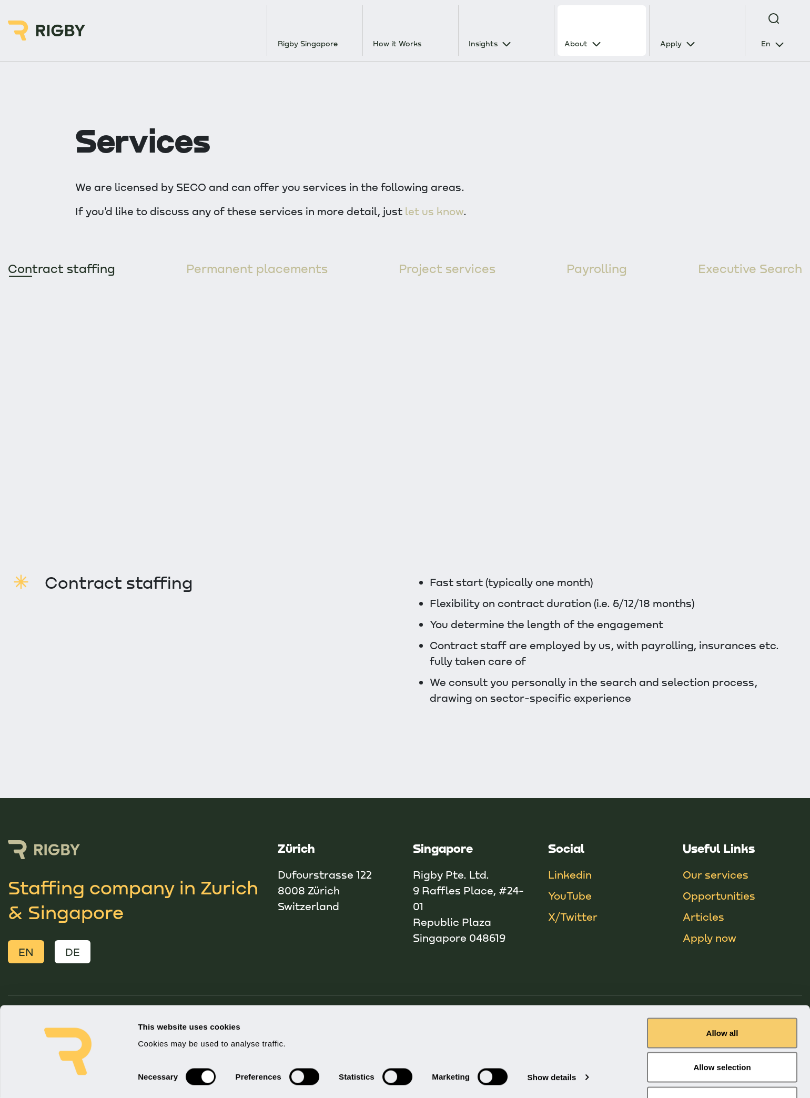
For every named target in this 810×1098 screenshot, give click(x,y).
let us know (434, 211)
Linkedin (570, 875)
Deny (722, 1069)
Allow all (722, 1000)
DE (72, 952)
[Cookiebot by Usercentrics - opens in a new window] (68, 1077)
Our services (715, 875)
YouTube (570, 896)
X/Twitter (573, 917)
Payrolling (597, 268)
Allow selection (722, 1035)
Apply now (709, 938)
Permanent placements (258, 268)
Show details (552, 1045)
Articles (703, 917)
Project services (448, 268)
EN (26, 952)
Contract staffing (63, 268)
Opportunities (719, 896)
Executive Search (749, 268)
